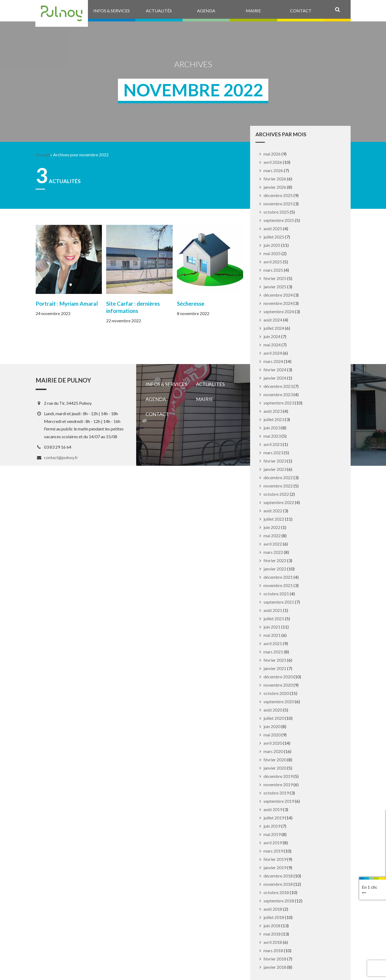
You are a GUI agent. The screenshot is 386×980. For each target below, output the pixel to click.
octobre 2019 (276, 792)
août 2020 (272, 709)
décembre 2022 (278, 477)
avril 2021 (272, 643)
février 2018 (274, 958)
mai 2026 (272, 153)
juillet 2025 (273, 236)
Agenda (156, 399)
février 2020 (274, 759)
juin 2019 (271, 825)
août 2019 (272, 809)
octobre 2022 (276, 494)
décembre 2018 (278, 875)
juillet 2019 (273, 817)
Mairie (204, 399)
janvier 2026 (274, 187)
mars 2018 (273, 950)
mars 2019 (273, 850)
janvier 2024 (274, 377)
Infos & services (166, 384)
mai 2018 (272, 933)
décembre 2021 (278, 577)
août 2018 (272, 908)
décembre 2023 (278, 386)
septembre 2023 (278, 402)
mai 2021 (272, 635)
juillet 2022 (273, 518)
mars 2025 (273, 270)
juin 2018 (271, 925)
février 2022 (274, 560)
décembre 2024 (278, 294)
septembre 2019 (278, 801)
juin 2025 (271, 245)
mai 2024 (272, 344)
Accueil (42, 155)
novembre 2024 (278, 303)
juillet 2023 (273, 419)
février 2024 (274, 369)
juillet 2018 (273, 917)
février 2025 (274, 278)
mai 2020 (272, 734)
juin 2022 (271, 527)
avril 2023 (272, 444)
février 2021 (274, 660)
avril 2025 (272, 261)
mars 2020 (273, 751)
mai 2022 (272, 535)
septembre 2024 (278, 311)
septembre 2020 (278, 701)
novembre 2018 (278, 884)
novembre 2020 (278, 684)
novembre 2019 (278, 784)
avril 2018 (272, 942)
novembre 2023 (278, 394)
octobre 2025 (276, 211)
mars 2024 (273, 361)
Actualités (210, 384)
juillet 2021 (273, 618)
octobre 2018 (276, 892)
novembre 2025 (278, 203)
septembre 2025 (278, 220)
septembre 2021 (278, 601)
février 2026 (274, 178)
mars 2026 (273, 170)
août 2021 (272, 610)
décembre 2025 (278, 195)
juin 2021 (271, 626)
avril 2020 (272, 743)
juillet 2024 (273, 328)
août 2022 (272, 510)
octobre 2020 (276, 693)
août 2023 (272, 411)
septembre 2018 (278, 900)
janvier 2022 (274, 568)
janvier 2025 (274, 286)
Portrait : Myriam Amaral (67, 303)
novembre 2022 (278, 485)
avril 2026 (272, 162)
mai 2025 (272, 253)
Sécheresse (190, 303)
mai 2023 (272, 435)
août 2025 (272, 228)
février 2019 (274, 859)
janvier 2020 (274, 767)
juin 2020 (271, 726)
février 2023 (274, 460)
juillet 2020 (273, 718)
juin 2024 (271, 336)
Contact (157, 414)
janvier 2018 (274, 967)
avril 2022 (272, 543)
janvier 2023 (274, 469)
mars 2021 (273, 651)
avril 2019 (272, 842)
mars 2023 (273, 452)
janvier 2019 (274, 867)
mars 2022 (273, 552)
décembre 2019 (278, 776)
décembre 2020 (278, 676)
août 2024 (272, 319)
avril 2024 (272, 352)
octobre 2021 (276, 593)
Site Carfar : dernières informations (133, 307)
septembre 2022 (278, 502)
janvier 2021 (274, 668)
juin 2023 (271, 427)
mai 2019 (272, 834)
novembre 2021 (278, 585)
